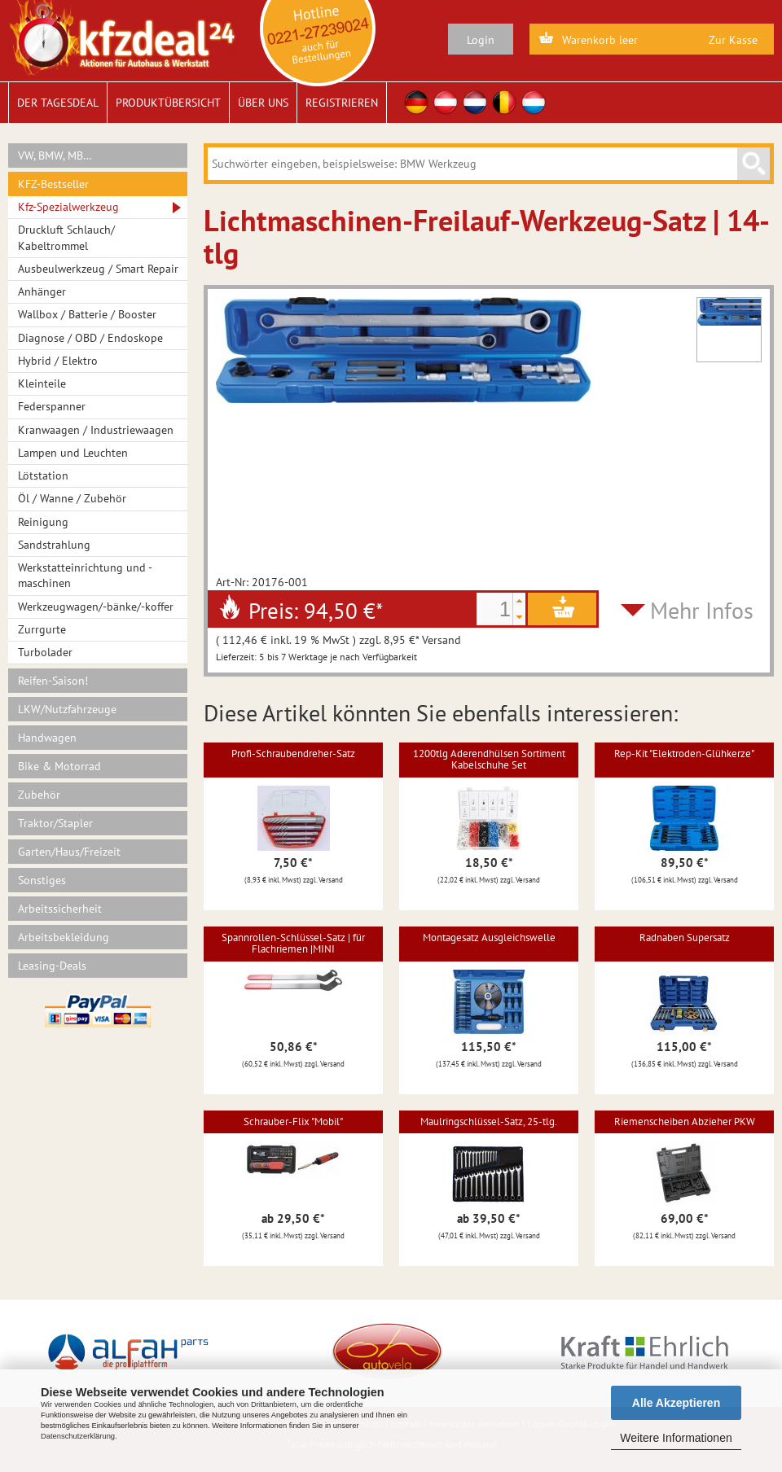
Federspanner (52, 406)
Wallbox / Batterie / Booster (87, 314)
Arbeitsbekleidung (63, 937)
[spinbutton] (494, 609)
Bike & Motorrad (59, 766)
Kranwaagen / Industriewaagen (96, 430)
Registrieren (341, 102)
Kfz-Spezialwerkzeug (68, 206)
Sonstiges (42, 880)
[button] (518, 601)
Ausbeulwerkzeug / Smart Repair (98, 268)
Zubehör (39, 794)
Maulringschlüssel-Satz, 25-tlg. (488, 1121)
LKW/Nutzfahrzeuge (67, 709)
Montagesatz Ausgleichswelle (489, 937)
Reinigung (43, 522)
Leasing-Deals (52, 965)
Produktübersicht (168, 102)
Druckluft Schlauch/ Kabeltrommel (66, 237)
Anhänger (42, 291)
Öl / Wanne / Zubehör (72, 498)
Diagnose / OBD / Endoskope (90, 338)
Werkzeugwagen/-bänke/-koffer (96, 606)
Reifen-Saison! (53, 680)
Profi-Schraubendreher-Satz (293, 753)
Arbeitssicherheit (60, 908)
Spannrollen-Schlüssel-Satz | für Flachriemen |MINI (293, 943)
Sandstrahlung (54, 544)
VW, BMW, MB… (55, 155)
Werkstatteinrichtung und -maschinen (85, 575)
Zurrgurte (42, 629)
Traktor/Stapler (55, 823)
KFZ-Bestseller (53, 184)
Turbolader (45, 652)
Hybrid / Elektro (58, 360)
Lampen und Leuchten (73, 452)
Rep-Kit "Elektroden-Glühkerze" (684, 753)
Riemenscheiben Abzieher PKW (684, 1121)
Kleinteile (42, 383)
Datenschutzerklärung (78, 1436)
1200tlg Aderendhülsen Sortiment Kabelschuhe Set (489, 759)
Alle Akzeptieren (676, 1402)
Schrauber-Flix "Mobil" (293, 1121)
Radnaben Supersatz (684, 937)
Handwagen (47, 737)
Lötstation (43, 475)
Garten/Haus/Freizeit (69, 851)
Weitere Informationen (675, 1437)
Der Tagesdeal (58, 102)
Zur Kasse (733, 40)
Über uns (263, 102)
